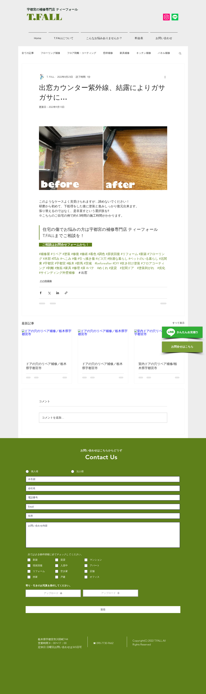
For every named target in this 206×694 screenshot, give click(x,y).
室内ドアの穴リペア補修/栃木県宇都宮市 (157, 366)
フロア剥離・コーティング (81, 53)
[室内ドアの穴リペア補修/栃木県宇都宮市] (159, 343)
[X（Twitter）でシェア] (49, 292)
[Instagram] (166, 17)
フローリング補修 (50, 53)
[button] (180, 53)
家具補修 (124, 53)
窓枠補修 (108, 53)
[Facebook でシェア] (40, 292)
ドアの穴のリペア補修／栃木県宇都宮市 (46, 366)
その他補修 (46, 281)
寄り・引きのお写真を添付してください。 (49, 585)
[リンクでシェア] (66, 292)
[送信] (103, 609)
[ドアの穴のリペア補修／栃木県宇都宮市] (47, 343)
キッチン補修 (143, 53)
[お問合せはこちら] (182, 347)
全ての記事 (28, 53)
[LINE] (175, 17)
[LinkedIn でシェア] (57, 292)
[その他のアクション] (165, 77)
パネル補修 (164, 53)
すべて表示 (178, 322)
